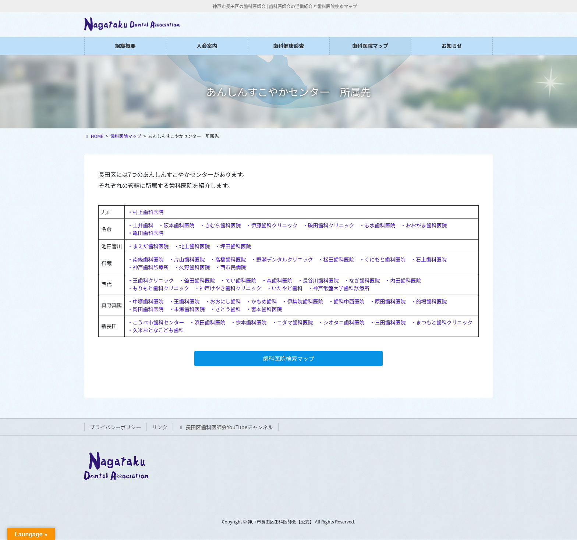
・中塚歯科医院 (145, 301)
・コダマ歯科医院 (292, 322)
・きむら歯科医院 (220, 225)
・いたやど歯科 (284, 288)
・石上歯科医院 (429, 259)
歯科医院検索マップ (288, 358)
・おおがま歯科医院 (423, 225)
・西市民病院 (230, 267)
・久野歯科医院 (192, 267)
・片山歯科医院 (187, 259)
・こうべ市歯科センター (155, 322)
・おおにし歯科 (223, 301)
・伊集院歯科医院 (302, 301)
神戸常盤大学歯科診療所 (341, 288)
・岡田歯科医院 (145, 309)
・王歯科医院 (184, 301)
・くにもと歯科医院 (382, 259)
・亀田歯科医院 (145, 233)
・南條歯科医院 (145, 259)
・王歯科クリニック (150, 280)
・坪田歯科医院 (233, 246)
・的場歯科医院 (429, 301)
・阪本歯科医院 (176, 225)
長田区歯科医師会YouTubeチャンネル (225, 427)
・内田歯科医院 (403, 280)
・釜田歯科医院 (197, 280)
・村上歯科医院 (145, 212)
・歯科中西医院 (346, 301)
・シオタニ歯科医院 (341, 322)
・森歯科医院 (276, 280)
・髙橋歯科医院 (228, 259)
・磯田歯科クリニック (328, 225)
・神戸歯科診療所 (148, 267)
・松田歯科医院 (336, 259)
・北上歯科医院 (192, 246)
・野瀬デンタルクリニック (282, 259)
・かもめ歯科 (261, 301)
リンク (159, 427)
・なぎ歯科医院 (362, 280)
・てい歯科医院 (238, 280)
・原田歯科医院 (387, 301)
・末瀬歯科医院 (187, 309)
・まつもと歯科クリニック (441, 322)
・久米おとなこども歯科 (155, 330)
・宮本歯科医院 (264, 309)
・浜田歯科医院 (207, 322)
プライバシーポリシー (115, 427)
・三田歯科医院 (387, 322)
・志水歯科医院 (377, 225)
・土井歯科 (140, 225)
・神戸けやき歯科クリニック (227, 288)
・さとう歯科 (225, 309)
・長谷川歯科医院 (318, 280)
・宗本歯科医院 (248, 322)
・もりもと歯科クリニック (158, 288)
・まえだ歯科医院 (148, 246)
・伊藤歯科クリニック (271, 225)
